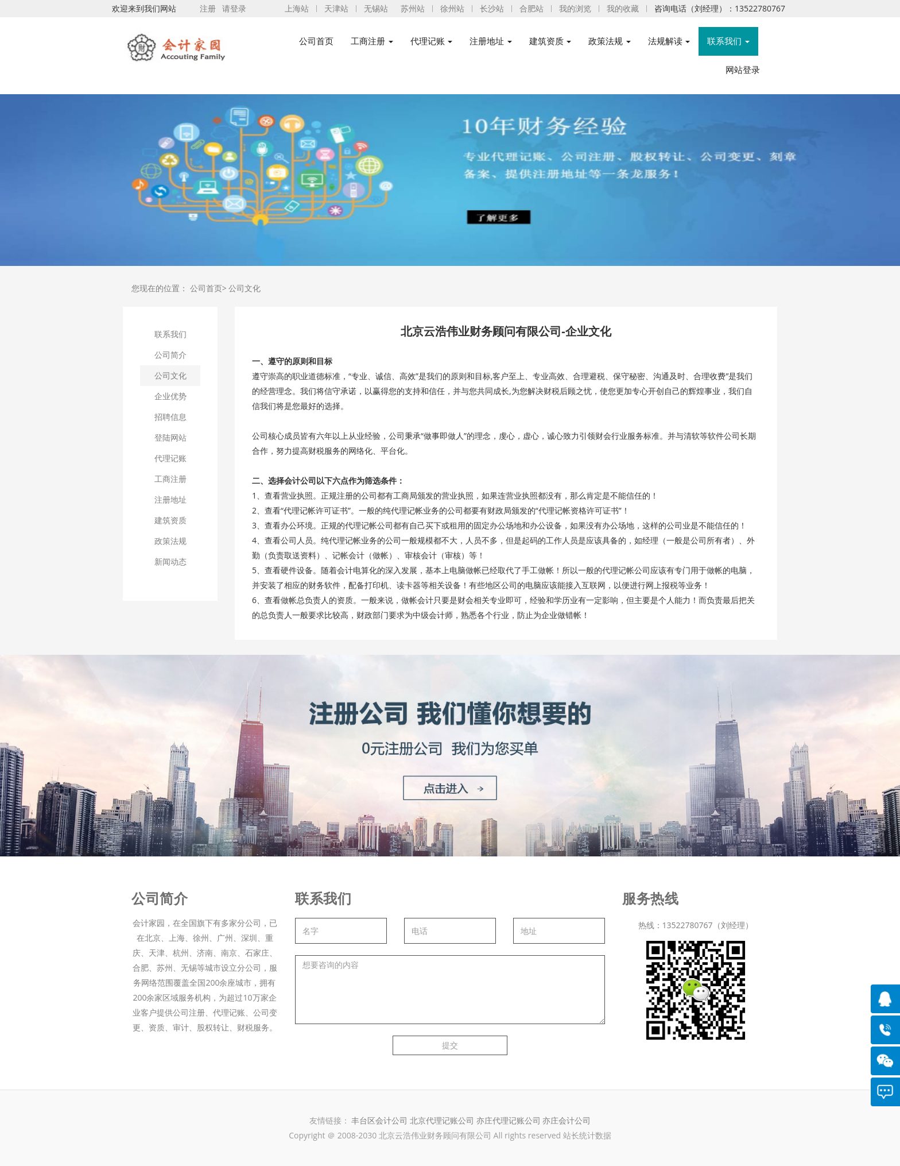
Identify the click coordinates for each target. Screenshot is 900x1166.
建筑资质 (170, 520)
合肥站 (531, 8)
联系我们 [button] (728, 41)
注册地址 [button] (491, 41)
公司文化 (244, 288)
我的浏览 (575, 8)
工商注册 (170, 478)
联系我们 (170, 334)
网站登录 (743, 69)
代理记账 (170, 458)
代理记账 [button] (431, 41)
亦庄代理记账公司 (509, 1120)
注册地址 (170, 499)
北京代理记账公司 (442, 1120)
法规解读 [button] (669, 41)
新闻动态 (170, 561)
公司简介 (170, 354)
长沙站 (492, 8)
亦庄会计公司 (566, 1120)
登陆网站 (170, 437)
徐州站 (452, 8)
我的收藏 (623, 8)
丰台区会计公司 (379, 1120)
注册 (208, 8)
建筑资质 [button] (550, 41)
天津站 (336, 8)
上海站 (297, 8)
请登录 (234, 8)
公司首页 (316, 41)
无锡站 (376, 8)
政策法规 (170, 540)
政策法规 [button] (609, 41)
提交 (450, 1045)
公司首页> (208, 288)
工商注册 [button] (372, 41)
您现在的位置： (159, 288)
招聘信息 (170, 416)
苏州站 (413, 8)
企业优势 (170, 396)
